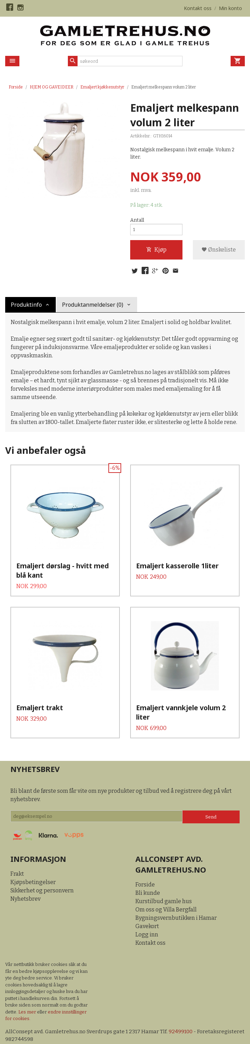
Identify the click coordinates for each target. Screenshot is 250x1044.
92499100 (185, 1017)
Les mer (27, 997)
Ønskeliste (219, 252)
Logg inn (146, 920)
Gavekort (147, 912)
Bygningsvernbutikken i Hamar (176, 904)
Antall (137, 220)
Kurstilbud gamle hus (163, 887)
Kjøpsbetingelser (33, 868)
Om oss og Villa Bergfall (166, 895)
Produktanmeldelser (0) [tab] (92, 308)
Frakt (17, 860)
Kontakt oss (150, 929)
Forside (16, 87)
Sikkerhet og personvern (42, 876)
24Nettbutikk (45, 1033)
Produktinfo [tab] (26, 308)
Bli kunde (147, 879)
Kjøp (156, 252)
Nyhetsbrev (25, 885)
